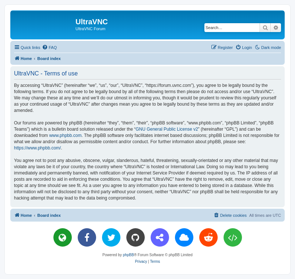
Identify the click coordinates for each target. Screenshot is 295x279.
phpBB (128, 255)
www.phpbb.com (65, 135)
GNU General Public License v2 (167, 129)
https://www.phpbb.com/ (37, 148)
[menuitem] (49, 47)
